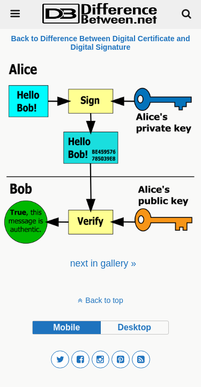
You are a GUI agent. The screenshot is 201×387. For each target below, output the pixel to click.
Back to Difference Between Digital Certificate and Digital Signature (100, 42)
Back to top (104, 300)
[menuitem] (103, 263)
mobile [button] (66, 327)
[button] (60, 360)
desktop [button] (134, 327)
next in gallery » (103, 263)
